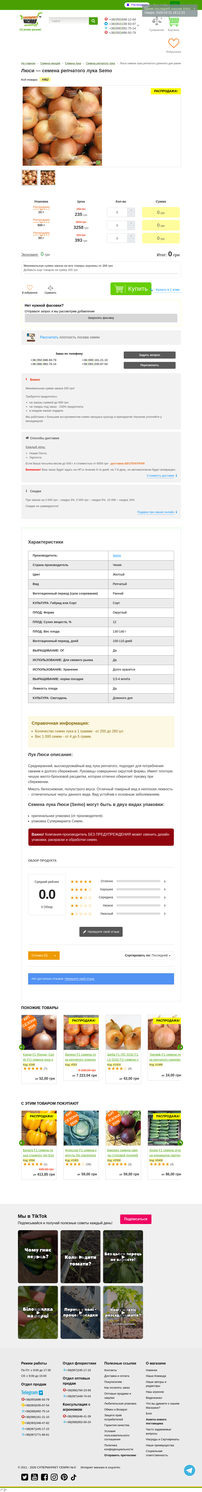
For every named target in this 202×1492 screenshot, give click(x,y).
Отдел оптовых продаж (76, 1380)
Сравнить (50, 292)
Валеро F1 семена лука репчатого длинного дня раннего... (80, 1059)
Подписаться (135, 1219)
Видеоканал (154, 1397)
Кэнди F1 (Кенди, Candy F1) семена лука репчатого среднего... (38, 1059)
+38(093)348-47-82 (37, 1416)
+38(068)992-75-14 (37, 1404)
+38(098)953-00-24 (78, 1422)
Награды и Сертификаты (162, 1439)
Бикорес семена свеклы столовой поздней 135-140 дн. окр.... (122, 1155)
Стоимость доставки (160, 475)
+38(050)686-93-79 (37, 1393)
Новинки (151, 1370)
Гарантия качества (116, 1425)
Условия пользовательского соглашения (116, 1435)
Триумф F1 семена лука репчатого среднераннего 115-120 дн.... (165, 1059)
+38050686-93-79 (122, 32)
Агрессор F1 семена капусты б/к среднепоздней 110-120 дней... (81, 1155)
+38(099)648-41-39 (78, 1416)
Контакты (110, 1370)
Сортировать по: (138, 955)
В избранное (29, 292)
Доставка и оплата (116, 1376)
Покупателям (113, 1382)
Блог (149, 1413)
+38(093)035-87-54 (37, 1398)
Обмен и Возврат (115, 1409)
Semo (117, 555)
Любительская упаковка (120, 1403)
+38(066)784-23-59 (78, 1390)
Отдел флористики (79, 1363)
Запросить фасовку (101, 317)
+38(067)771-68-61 (37, 1428)
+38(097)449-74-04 (78, 1396)
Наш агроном (155, 1391)
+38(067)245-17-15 (37, 1422)
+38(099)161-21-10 (37, 1410)
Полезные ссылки (120, 1363)
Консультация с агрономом (76, 1407)
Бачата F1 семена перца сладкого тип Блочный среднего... (38, 1155)
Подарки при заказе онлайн (155, 512)
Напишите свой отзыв (101, 932)
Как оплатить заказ (117, 1387)
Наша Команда (156, 1376)
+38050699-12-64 (122, 19)
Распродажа (139, 4)
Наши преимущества (160, 1445)
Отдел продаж (33, 1384)
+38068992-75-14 (122, 28)
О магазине (156, 1363)
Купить (138, 288)
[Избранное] (173, 45)
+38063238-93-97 (122, 24)
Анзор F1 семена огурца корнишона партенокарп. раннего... (165, 1155)
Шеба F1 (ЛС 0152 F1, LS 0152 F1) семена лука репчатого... (123, 1059)
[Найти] (93, 21)
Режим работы (34, 1363)
